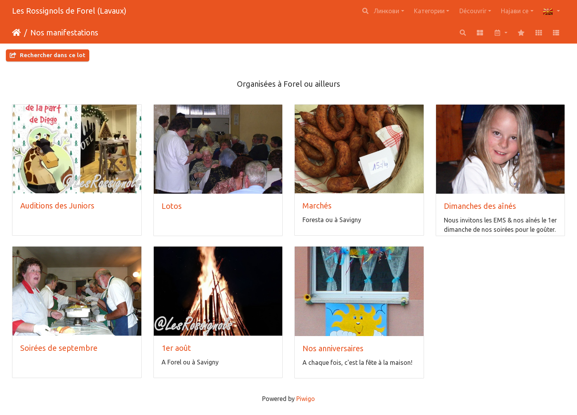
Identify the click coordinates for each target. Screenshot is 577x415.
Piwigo (305, 398)
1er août (176, 347)
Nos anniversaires (332, 348)
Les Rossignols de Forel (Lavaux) (69, 10)
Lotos (172, 205)
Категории (429, 10)
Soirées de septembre (58, 347)
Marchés (317, 205)
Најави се (514, 10)
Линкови (386, 10)
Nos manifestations (64, 32)
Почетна (16, 33)
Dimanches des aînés (480, 205)
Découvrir (473, 10)
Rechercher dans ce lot (47, 55)
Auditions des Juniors (57, 205)
